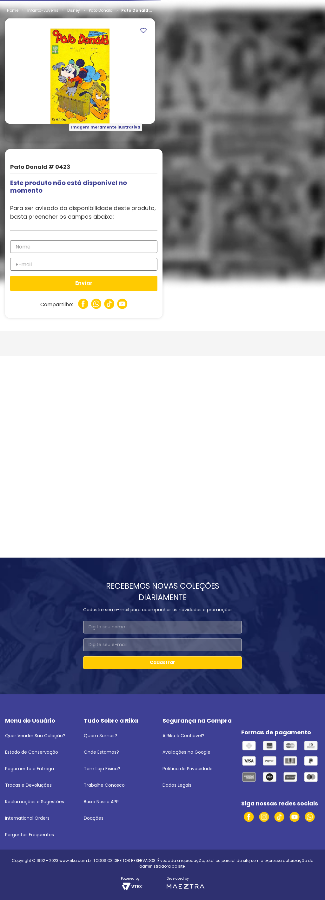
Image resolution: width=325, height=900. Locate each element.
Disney (73, 10)
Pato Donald (101, 10)
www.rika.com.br (75, 860)
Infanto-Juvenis (42, 10)
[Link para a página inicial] (12, 10)
